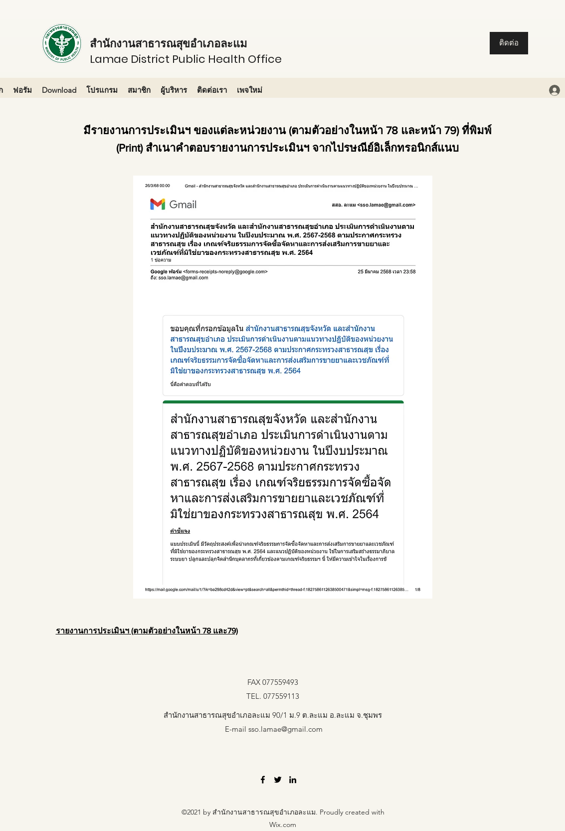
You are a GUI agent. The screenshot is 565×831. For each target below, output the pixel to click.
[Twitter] (278, 780)
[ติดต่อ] (509, 43)
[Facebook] (263, 780)
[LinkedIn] (293, 780)
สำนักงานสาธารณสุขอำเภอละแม (168, 43)
